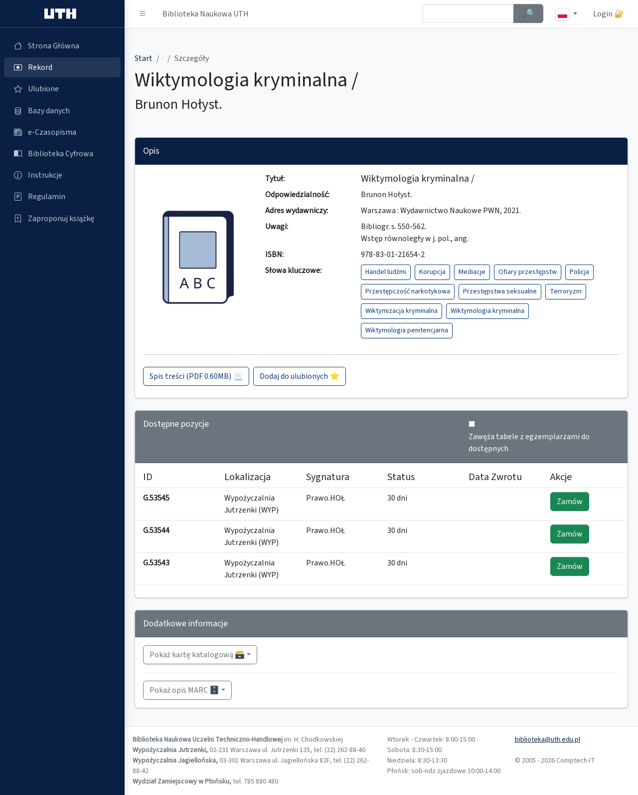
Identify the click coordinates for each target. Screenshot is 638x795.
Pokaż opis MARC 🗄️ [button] (184, 690)
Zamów (570, 501)
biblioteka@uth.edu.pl (547, 740)
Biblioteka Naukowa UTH (205, 13)
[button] (143, 14)
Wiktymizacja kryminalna (401, 311)
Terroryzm (566, 291)
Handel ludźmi (385, 272)
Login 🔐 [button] (608, 13)
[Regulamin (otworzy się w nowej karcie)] (62, 197)
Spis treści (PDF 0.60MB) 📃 (196, 376)
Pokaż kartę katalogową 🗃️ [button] (197, 654)
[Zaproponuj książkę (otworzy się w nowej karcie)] (62, 219)
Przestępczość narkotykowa (407, 291)
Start (144, 58)
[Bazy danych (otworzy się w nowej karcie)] (62, 111)
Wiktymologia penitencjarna (406, 330)
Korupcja (432, 272)
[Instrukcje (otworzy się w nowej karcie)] (62, 175)
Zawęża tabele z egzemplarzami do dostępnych (529, 442)
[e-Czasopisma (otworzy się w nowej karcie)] (62, 132)
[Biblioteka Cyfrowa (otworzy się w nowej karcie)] (62, 154)
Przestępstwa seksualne (500, 291)
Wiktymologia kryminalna (487, 311)
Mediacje (472, 272)
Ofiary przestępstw (527, 272)
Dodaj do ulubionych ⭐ (299, 376)
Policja (579, 272)
